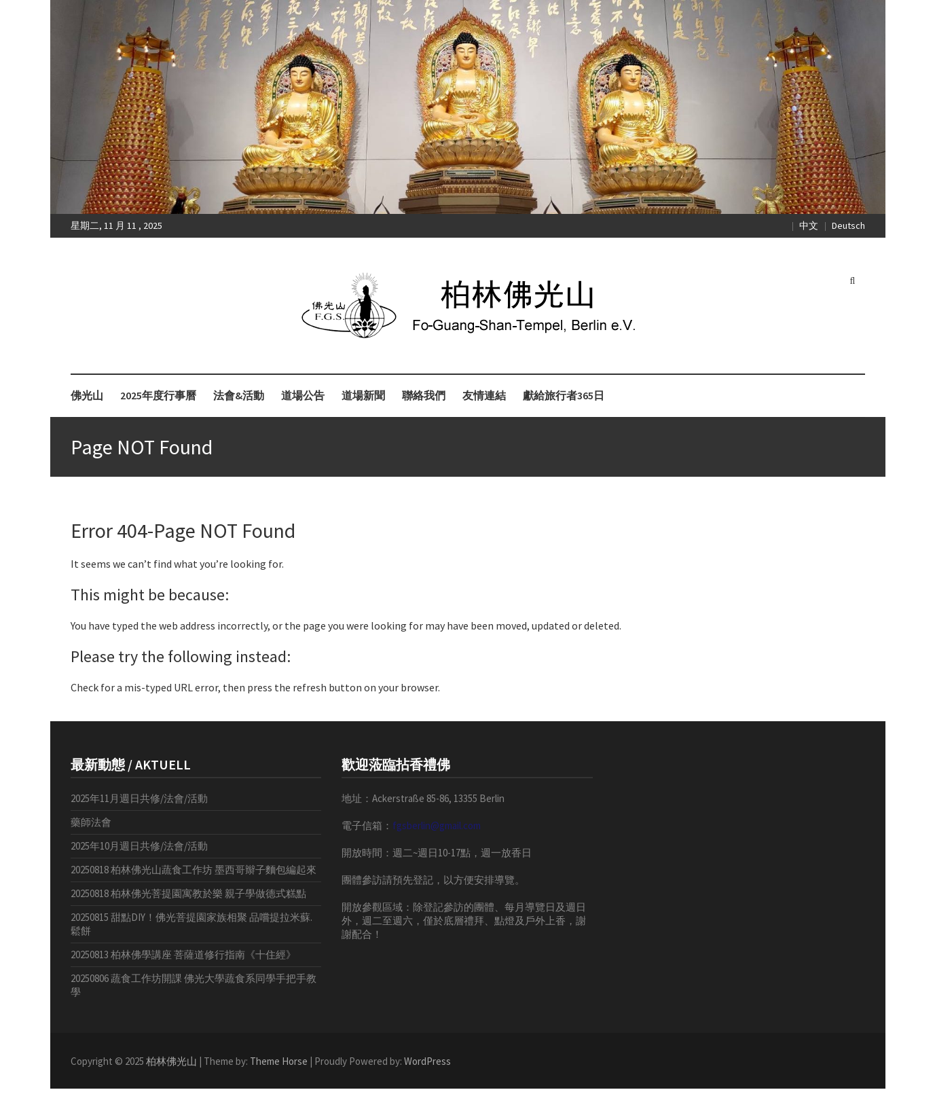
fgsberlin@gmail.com (436, 825)
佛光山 (87, 395)
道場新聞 (363, 395)
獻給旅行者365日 (563, 395)
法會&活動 (238, 395)
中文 (808, 225)
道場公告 (303, 395)
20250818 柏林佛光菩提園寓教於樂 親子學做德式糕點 (188, 893)
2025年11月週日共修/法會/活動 (139, 798)
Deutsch (848, 225)
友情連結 (484, 395)
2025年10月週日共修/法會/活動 (139, 845)
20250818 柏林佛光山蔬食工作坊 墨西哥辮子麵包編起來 (193, 869)
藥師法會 (91, 822)
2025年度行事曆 (158, 395)
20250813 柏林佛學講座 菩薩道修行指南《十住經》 (183, 954)
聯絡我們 (423, 395)
